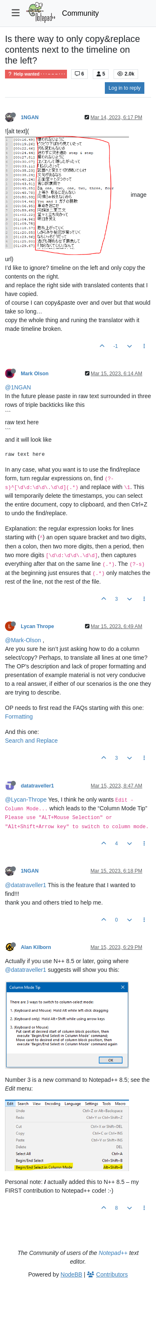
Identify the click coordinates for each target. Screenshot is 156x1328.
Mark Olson (35, 374)
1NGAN (30, 117)
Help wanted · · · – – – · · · (36, 74)
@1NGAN (18, 387)
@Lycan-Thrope (26, 799)
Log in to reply (125, 88)
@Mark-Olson (23, 640)
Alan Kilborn (36, 947)
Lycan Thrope (37, 626)
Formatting (19, 716)
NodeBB (71, 1274)
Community (80, 13)
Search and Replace (31, 740)
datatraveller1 (37, 786)
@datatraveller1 (25, 885)
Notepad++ (113, 1253)
